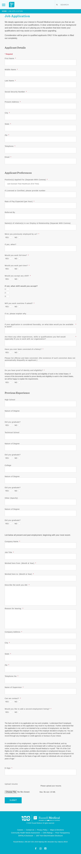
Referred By (10, 212)
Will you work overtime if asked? (19, 303)
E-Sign (8, 768)
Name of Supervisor (14, 687)
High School (10, 400)
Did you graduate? (13, 422)
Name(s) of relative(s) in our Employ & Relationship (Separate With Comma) (38, 223)
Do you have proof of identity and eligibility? (25, 370)
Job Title (9, 552)
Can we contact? (13, 698)
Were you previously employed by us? (22, 234)
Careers (20, 830)
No (16, 237)
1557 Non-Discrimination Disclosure (49, 836)
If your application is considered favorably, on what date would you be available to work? (40, 325)
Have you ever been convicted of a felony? (24, 349)
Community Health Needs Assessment (25, 833)
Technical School (12, 432)
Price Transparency (62, 833)
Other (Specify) (11, 498)
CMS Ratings (48, 833)
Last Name (10, 81)
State (8, 124)
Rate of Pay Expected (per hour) (19, 201)
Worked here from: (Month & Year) (20, 563)
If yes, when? (10, 244)
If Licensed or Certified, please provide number (25, 191)
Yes (7, 237)
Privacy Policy (42, 830)
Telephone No (11, 676)
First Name (10, 58)
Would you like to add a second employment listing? (28, 709)
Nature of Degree (12, 411)
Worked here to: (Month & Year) (19, 574)
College (8, 465)
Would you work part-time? (17, 265)
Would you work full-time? (17, 255)
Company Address (13, 632)
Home (4, 11)
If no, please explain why (15, 314)
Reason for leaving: (14, 608)
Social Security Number (16, 92)
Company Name (12, 541)
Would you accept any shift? (18, 276)
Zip (7, 135)
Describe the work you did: (17, 585)
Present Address (13, 102)
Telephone (10, 146)
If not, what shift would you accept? (21, 286)
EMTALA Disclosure (25, 836)
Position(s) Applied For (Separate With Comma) (26, 180)
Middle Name (11, 69)
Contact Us (30, 830)
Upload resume (11, 784)
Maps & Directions (57, 830)
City (7, 113)
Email (8, 157)
